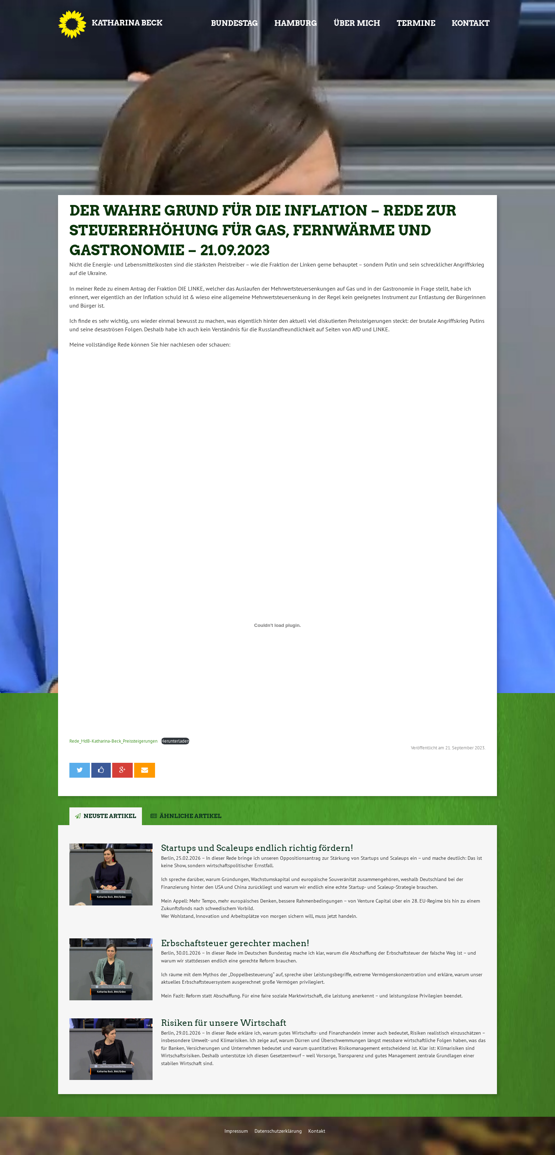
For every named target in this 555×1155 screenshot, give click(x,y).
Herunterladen (175, 741)
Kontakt (471, 23)
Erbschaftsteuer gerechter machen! (235, 943)
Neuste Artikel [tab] (110, 816)
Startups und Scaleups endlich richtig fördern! (257, 848)
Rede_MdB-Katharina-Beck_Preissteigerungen (113, 741)
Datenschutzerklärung (278, 1130)
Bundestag (234, 23)
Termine (416, 23)
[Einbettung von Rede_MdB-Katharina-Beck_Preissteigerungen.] (277, 625)
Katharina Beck (127, 22)
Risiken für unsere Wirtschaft (223, 1023)
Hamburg (295, 23)
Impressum (236, 1130)
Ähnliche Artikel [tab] (191, 816)
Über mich (357, 23)
